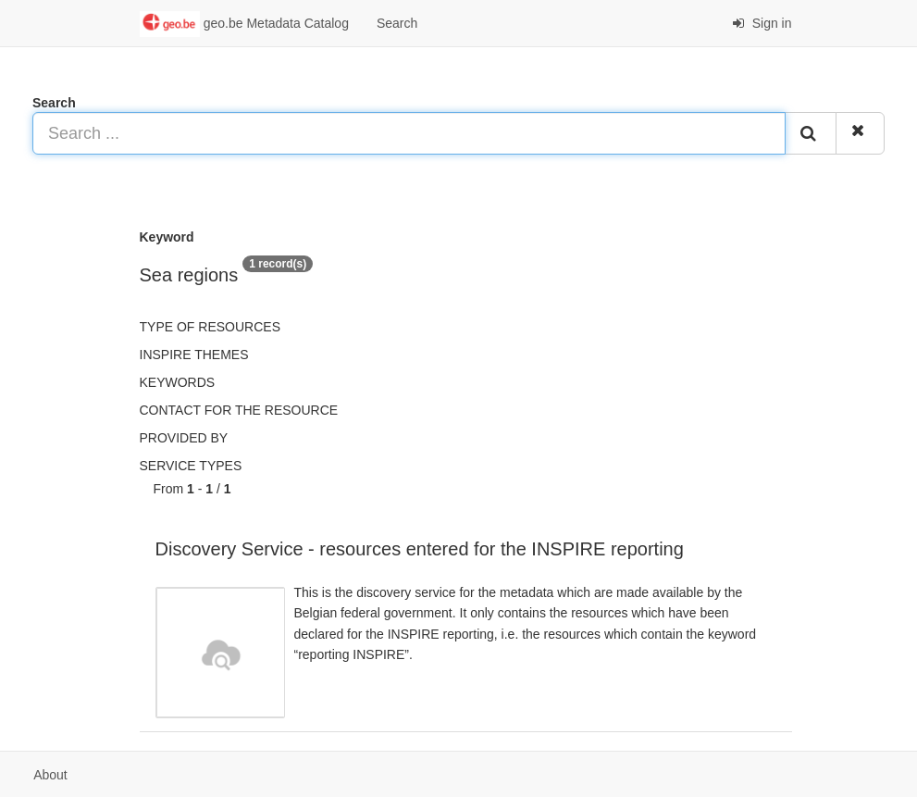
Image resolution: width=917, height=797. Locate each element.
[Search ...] (409, 133)
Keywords (178, 382)
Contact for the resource (239, 410)
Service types (191, 465)
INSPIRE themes (194, 354)
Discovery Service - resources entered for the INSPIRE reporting (419, 549)
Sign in (762, 23)
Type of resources (210, 326)
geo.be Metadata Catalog (244, 24)
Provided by (184, 437)
